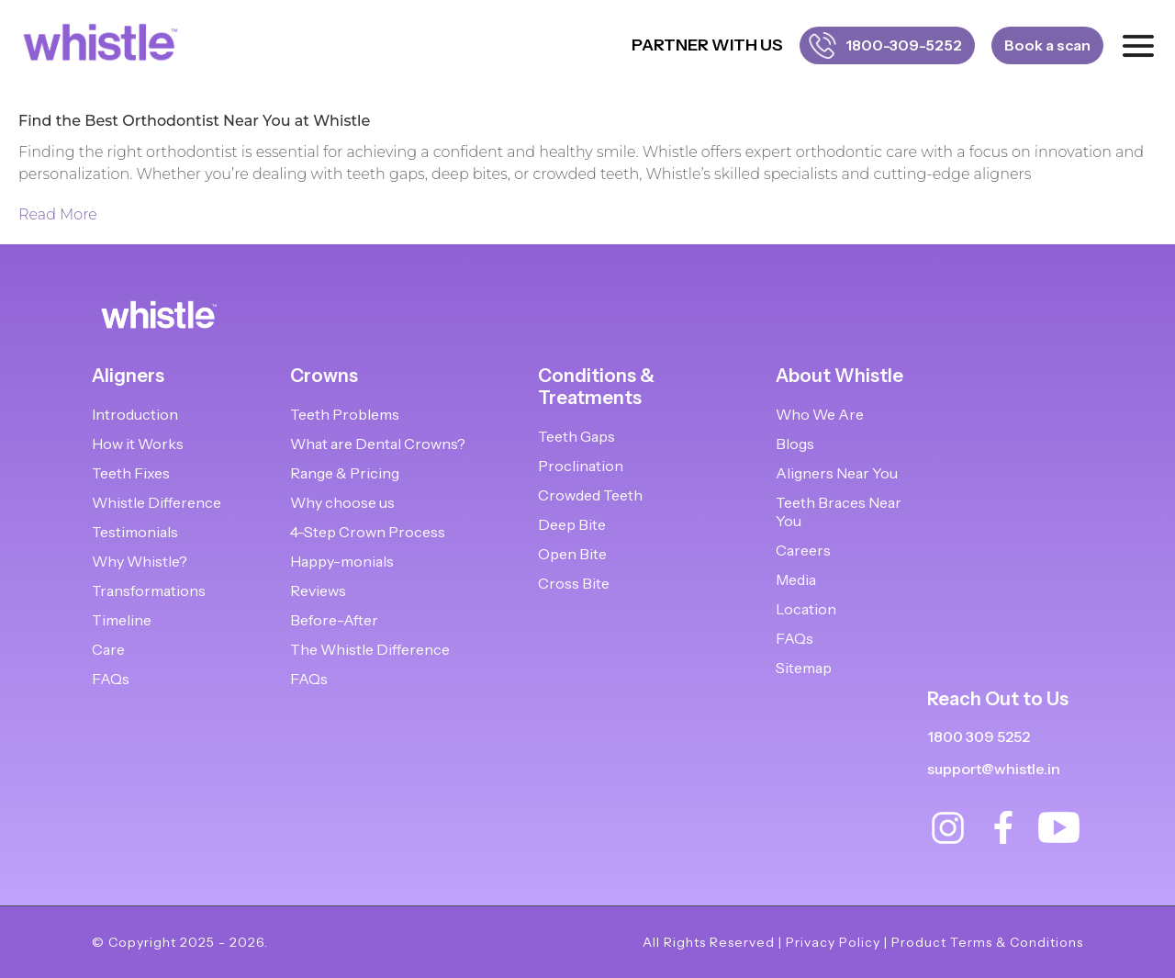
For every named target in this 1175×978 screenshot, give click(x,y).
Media (796, 579)
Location (806, 609)
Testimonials (135, 532)
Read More (57, 214)
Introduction (135, 414)
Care (108, 649)
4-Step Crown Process (367, 532)
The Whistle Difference (370, 649)
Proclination (580, 465)
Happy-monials (342, 561)
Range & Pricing (344, 473)
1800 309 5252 (978, 737)
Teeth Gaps (576, 436)
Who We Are (820, 414)
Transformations (149, 590)
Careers (803, 550)
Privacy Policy (833, 942)
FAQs (110, 678)
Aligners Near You (837, 473)
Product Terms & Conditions (987, 942)
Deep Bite (572, 524)
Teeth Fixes (131, 473)
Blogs (795, 443)
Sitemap (804, 667)
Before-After (334, 620)
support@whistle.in (993, 768)
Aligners (128, 376)
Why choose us (342, 502)
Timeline (121, 620)
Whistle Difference (156, 502)
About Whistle (839, 376)
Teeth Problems (344, 414)
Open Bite (572, 554)
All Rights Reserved (709, 942)
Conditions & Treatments (596, 387)
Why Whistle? (139, 561)
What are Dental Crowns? (377, 443)
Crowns (324, 376)
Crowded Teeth (590, 495)
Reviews (318, 590)
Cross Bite (574, 583)
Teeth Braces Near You (838, 511)
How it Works (138, 443)
